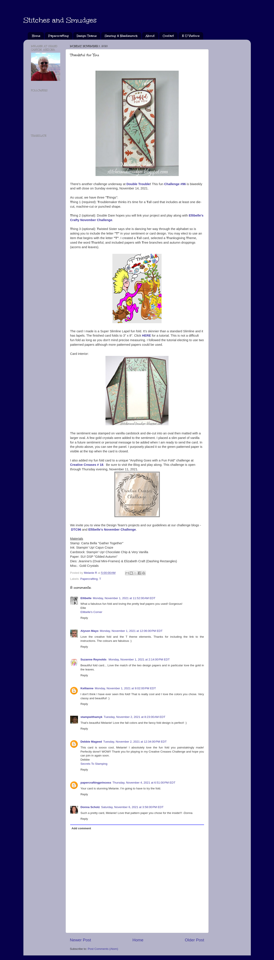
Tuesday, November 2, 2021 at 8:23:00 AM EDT (134, 717)
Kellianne (87, 688)
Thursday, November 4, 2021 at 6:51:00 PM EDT (143, 782)
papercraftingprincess (96, 782)
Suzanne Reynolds (94, 659)
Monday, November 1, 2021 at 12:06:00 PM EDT (131, 630)
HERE (146, 335)
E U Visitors (190, 36)
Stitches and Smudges (60, 20)
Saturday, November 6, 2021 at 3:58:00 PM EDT (132, 807)
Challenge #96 (175, 184)
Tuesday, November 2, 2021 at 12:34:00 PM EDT (135, 741)
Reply (84, 617)
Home (36, 36)
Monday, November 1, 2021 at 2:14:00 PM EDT (139, 659)
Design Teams (87, 36)
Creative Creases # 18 (87, 464)
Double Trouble (138, 184)
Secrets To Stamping (94, 763)
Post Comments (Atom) (103, 948)
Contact (168, 36)
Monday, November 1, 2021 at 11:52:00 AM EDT (124, 598)
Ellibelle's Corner (91, 612)
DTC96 (76, 529)
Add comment (81, 828)
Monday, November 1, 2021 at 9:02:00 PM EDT (125, 688)
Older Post (194, 940)
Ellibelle (86, 598)
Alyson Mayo (90, 630)
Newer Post (80, 940)
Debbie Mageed (91, 741)
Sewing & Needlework (121, 36)
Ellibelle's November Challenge (112, 529)
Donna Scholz (90, 807)
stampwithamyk (91, 717)
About (150, 36)
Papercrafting (58, 36)
